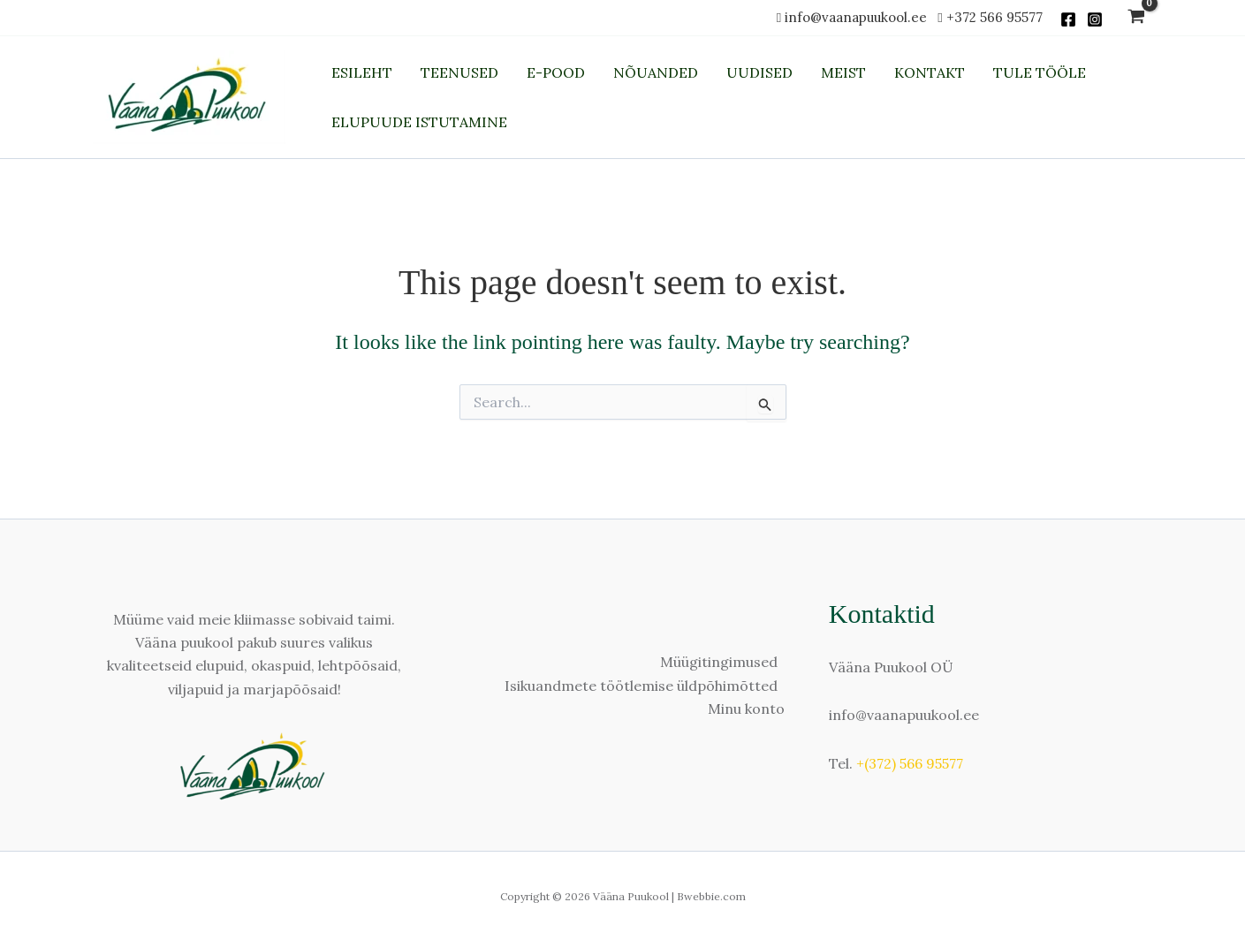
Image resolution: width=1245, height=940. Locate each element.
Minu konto (746, 708)
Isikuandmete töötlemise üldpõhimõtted (641, 685)
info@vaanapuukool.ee (859, 17)
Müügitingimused (719, 662)
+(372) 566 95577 (909, 763)
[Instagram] (1095, 19)
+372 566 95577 (994, 17)
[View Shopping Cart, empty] (1136, 18)
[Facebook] (1068, 19)
